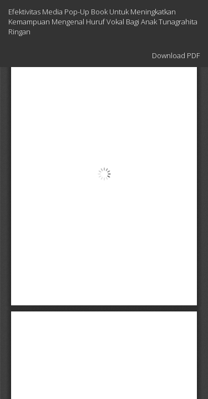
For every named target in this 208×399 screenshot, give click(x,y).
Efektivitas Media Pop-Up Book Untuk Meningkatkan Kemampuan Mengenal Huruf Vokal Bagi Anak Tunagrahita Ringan (102, 22)
